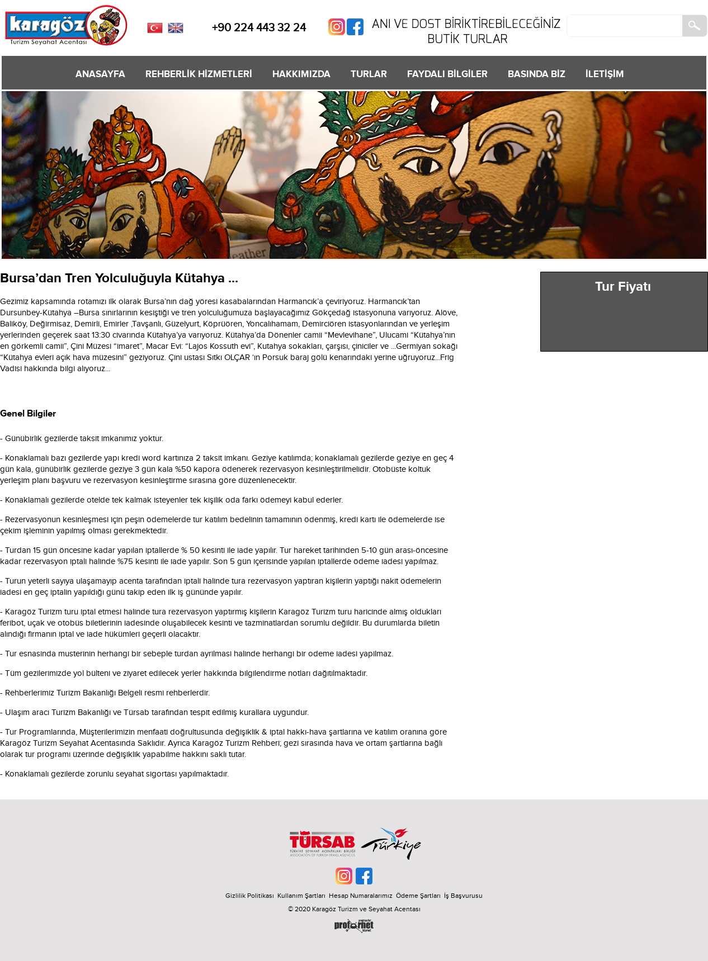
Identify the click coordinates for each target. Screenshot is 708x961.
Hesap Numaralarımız (361, 896)
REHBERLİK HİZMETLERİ (198, 74)
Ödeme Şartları (418, 896)
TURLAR (369, 74)
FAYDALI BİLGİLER (447, 74)
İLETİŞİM (605, 74)
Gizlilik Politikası (249, 896)
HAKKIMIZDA (301, 74)
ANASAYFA (100, 74)
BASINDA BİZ (536, 74)
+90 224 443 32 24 (259, 28)
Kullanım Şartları (303, 896)
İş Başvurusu (463, 896)
